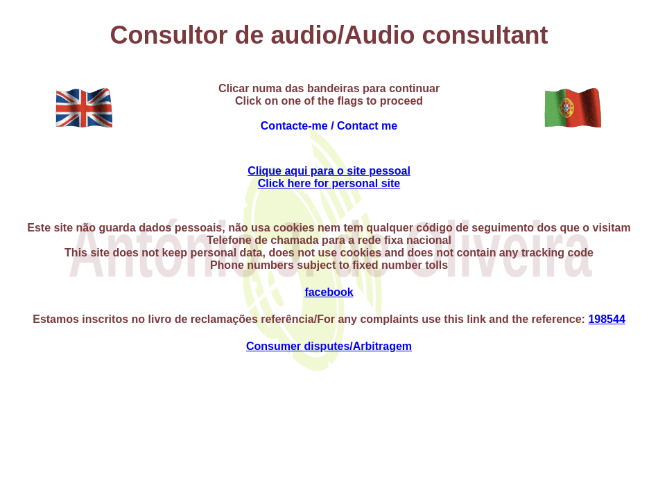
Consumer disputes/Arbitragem (329, 346)
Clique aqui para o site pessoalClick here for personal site (329, 177)
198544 (606, 319)
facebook (328, 292)
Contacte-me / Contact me (329, 126)
